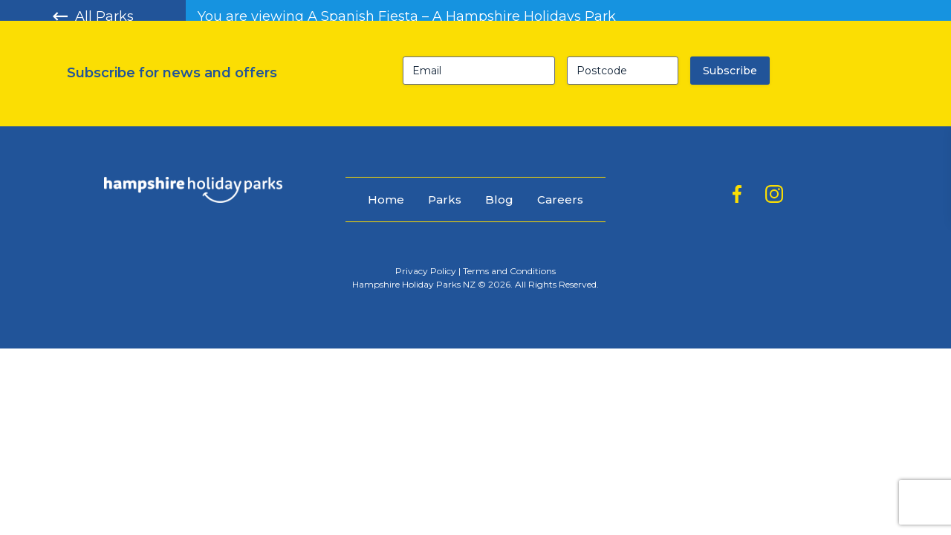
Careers (560, 199)
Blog (499, 199)
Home (386, 199)
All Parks (93, 16)
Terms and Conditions (509, 270)
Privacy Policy (425, 270)
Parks (444, 199)
